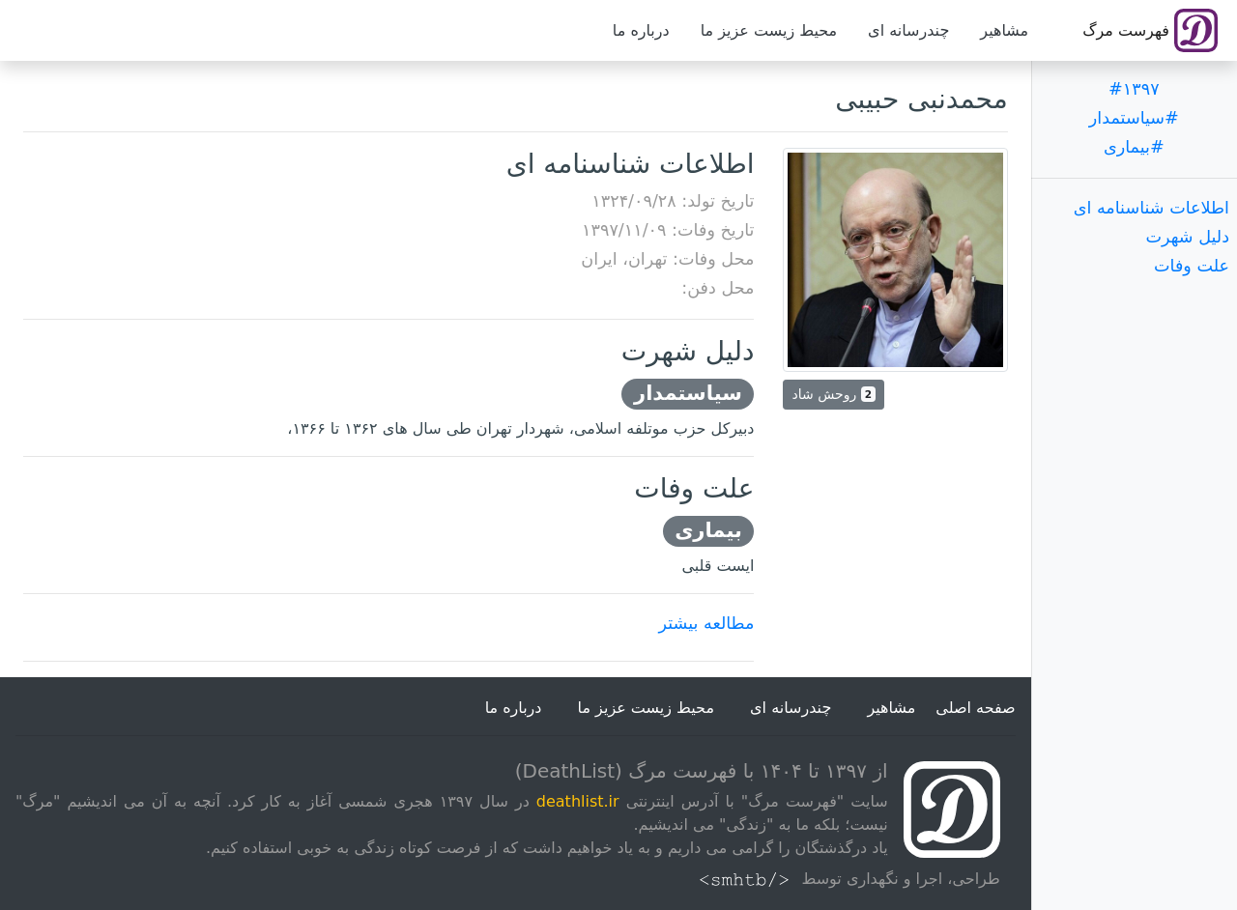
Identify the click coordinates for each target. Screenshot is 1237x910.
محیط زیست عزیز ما (769, 30)
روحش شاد (833, 394)
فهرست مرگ (1150, 30)
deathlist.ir (577, 801)
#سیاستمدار (1134, 118)
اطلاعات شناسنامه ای (1151, 207)
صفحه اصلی (975, 707)
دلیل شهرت (1187, 236)
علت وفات (1191, 265)
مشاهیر (1004, 30)
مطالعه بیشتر (706, 623)
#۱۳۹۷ (1134, 89)
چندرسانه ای (908, 30)
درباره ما (641, 30)
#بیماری (1134, 146)
